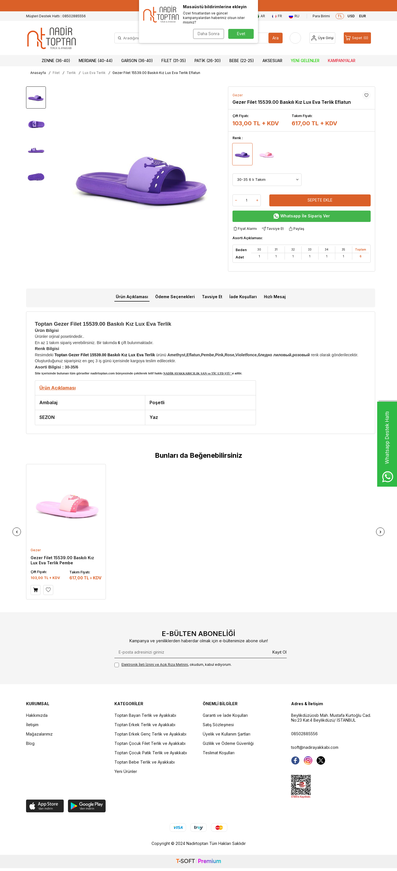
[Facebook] (295, 760)
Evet (241, 33)
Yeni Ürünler (125, 771)
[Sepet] (357, 38)
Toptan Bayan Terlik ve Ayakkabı (145, 715)
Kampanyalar (341, 60)
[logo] (51, 38)
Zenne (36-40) (56, 60)
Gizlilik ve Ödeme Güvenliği (228, 743)
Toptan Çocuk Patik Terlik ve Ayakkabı (150, 752)
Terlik (71, 73)
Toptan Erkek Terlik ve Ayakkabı (144, 724)
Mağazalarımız (39, 734)
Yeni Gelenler (305, 60)
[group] (142, 176)
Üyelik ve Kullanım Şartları (226, 734)
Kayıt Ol (279, 652)
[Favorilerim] (295, 38)
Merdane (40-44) (96, 60)
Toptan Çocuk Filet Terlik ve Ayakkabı (149, 743)
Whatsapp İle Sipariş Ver (302, 216)
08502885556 (304, 733)
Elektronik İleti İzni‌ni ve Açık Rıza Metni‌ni (154, 664)
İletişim (32, 724)
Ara (275, 37)
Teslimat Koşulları (218, 752)
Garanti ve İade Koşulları (225, 715)
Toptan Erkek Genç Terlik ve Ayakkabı (150, 734)
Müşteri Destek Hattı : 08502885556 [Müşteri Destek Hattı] (56, 16)
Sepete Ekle (320, 200)
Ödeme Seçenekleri (175, 296)
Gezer (237, 95)
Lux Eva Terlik (94, 73)
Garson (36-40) (137, 60)
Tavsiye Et (272, 229)
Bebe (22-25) (241, 60)
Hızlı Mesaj (275, 296)
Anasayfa (38, 73)
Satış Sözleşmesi (218, 724)
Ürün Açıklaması (132, 296)
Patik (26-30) (208, 60)
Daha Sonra (208, 33)
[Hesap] (322, 38)
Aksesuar (272, 60)
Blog (30, 743)
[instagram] (308, 760)
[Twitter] (321, 760)
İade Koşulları (243, 296)
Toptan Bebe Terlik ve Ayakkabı (144, 762)
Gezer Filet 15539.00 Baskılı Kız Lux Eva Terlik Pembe (62, 560)
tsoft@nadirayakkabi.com (314, 747)
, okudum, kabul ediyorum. (173, 664)
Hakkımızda (37, 715)
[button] (16, 531)
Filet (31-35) (173, 60)
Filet (56, 73)
